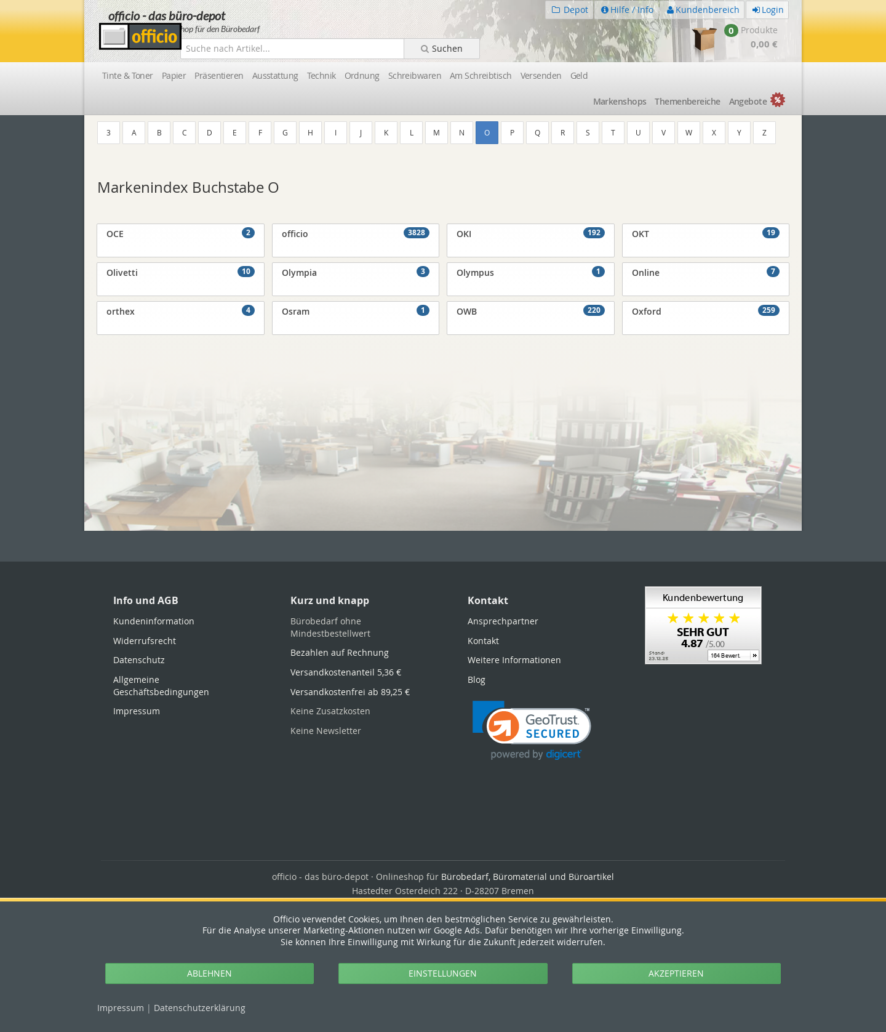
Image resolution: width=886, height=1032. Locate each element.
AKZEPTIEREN (676, 973)
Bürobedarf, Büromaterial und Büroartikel (527, 876)
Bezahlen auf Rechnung (339, 652)
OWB (531, 311)
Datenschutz (199, 1008)
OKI (531, 233)
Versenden (541, 75)
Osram (356, 311)
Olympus (531, 272)
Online (706, 272)
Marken (620, 101)
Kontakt (483, 641)
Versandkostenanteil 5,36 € (345, 672)
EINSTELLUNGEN (443, 973)
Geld (579, 75)
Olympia (356, 272)
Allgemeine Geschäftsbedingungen (161, 686)
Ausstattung (275, 75)
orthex (180, 311)
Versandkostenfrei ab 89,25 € (350, 692)
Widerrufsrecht (144, 641)
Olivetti (180, 272)
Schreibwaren (414, 75)
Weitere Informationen (514, 660)
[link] (532, 730)
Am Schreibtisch (481, 75)
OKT (706, 233)
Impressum (120, 1008)
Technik (321, 75)
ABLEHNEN (209, 973)
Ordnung (362, 75)
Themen (687, 101)
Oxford (706, 311)
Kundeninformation (153, 621)
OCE (180, 233)
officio (356, 233)
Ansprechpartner (503, 621)
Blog (476, 679)
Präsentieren (218, 75)
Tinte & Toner (127, 75)
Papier (174, 75)
